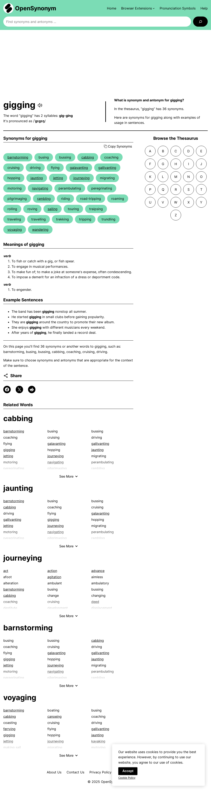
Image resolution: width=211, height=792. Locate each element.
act (5, 571)
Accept (127, 774)
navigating (40, 188)
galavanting (79, 168)
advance (97, 571)
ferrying (9, 729)
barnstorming (17, 157)
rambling (44, 199)
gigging (9, 450)
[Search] (200, 22)
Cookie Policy (126, 781)
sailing (52, 209)
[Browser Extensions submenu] (138, 8)
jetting (58, 178)
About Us (54, 772)
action (52, 571)
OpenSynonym (35, 8)
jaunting (36, 178)
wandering (40, 229)
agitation (54, 577)
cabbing (87, 157)
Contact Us (75, 772)
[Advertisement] (105, 64)
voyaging (14, 229)
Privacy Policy (100, 772)
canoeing (54, 716)
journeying (81, 178)
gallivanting (107, 168)
